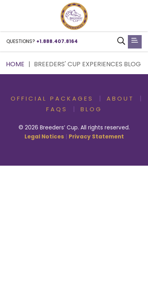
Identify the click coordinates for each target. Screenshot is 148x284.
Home (15, 65)
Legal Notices (44, 137)
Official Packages (52, 99)
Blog (91, 110)
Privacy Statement (96, 137)
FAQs (56, 110)
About (120, 99)
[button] (74, 16)
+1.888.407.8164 (57, 41)
